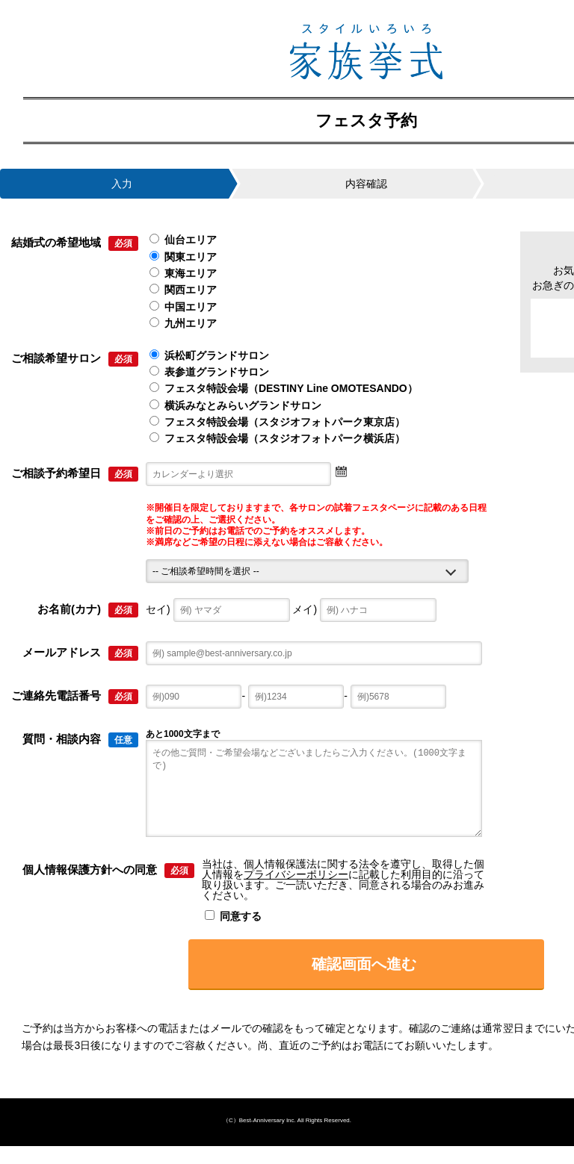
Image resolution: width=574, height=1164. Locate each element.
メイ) (364, 609)
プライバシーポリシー (296, 892)
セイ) (218, 609)
